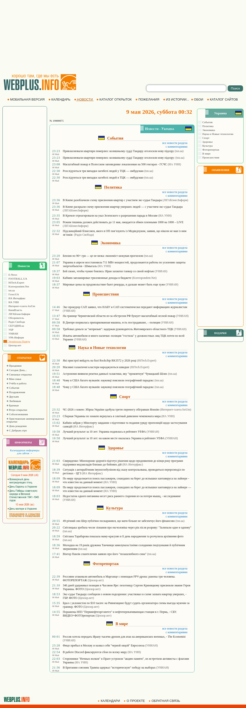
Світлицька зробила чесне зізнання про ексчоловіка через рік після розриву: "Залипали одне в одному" (127, 527)
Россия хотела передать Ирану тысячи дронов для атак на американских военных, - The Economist (124, 636)
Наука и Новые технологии (217, 133)
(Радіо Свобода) (84, 234)
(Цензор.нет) (96, 580)
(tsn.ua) (179, 151)
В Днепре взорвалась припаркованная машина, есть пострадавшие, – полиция (111, 322)
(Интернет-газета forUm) (175, 409)
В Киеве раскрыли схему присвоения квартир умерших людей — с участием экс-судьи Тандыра (123, 206)
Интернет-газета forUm (21, 306)
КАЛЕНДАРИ (109, 701)
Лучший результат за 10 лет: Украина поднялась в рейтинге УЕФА (104, 431)
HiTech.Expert (15, 282)
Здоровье (207, 141)
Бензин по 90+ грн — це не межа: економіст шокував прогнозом (103, 255)
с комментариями (176, 146)
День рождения (16, 426)
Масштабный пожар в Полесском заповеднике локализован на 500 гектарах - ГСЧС (115, 164)
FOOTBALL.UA (17, 278)
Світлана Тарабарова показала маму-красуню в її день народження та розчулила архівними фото (123, 536)
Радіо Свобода (16, 321)
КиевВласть (14, 310)
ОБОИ (197, 99)
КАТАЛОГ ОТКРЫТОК (115, 99)
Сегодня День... (16, 370)
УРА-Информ (15, 337)
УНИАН (12, 333)
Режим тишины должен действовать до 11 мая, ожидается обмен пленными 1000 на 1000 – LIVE (123, 222)
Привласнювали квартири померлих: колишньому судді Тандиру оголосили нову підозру (118, 151)
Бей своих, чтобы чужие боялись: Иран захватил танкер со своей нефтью (108, 271)
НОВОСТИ (84, 99)
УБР (10, 329)
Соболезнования (17, 414)
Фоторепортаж (210, 149)
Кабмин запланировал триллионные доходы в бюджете (97, 278)
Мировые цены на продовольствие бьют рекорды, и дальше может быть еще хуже (114, 284)
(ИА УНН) (174, 164)
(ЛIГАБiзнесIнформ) (175, 200)
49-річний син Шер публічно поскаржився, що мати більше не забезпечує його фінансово (119, 521)
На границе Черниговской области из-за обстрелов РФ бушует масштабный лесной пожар (119, 316)
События (12, 387)
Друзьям (12, 396)
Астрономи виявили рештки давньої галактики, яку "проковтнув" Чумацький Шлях (115, 373)
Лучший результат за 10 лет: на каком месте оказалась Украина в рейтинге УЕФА (113, 438)
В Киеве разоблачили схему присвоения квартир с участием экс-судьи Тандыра (112, 200)
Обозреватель (15, 317)
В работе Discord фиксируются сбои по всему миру (95, 652)
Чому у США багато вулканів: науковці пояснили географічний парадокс (108, 387)
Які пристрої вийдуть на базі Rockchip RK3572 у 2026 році (99, 360)
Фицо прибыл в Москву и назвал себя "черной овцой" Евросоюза (103, 645)
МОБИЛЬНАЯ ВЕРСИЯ (26, 99)
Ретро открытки (16, 409)
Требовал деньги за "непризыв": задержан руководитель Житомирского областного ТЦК (118, 329)
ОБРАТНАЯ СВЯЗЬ (165, 701)
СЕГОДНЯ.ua (15, 325)
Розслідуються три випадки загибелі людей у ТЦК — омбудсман (103, 171)
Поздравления (15, 392)
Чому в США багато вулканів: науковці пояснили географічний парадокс (108, 380)
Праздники (14, 365)
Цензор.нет (14, 345)
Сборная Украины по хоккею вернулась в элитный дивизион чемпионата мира (111, 416)
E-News (12, 274)
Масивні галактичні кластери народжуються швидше (96, 367)
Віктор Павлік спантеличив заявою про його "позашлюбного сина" (104, 554)
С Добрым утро (16, 430)
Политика (207, 126)
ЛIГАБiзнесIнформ (18, 313)
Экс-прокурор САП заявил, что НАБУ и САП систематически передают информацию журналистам (125, 307)
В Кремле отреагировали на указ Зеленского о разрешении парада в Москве (110, 215)
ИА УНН (13, 302)
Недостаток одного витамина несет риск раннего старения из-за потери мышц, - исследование (122, 496)
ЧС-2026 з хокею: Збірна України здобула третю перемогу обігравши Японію (111, 409)
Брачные (12, 405)
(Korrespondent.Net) (144, 278)
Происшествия (210, 157)
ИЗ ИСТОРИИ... (176, 99)
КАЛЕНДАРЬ (60, 99)
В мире (206, 153)
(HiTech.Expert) (146, 360)
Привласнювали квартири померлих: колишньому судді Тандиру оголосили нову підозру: (119, 157)
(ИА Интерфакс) (83, 426)
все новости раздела (174, 143)
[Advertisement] (123, 36)
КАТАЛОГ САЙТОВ (223, 99)
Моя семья (13, 378)
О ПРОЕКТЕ (135, 701)
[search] (186, 88)
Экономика (208, 130)
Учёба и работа (16, 383)
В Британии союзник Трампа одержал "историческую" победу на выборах (109, 667)
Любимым (13, 400)
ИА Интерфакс (16, 298)
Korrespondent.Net (18, 286)
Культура (207, 145)
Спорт (205, 137)
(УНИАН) (161, 271)
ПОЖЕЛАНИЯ (147, 99)
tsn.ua (11, 290)
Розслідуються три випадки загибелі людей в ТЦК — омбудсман (103, 177)
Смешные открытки (19, 374)
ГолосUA (13, 294)
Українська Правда (18, 341)
